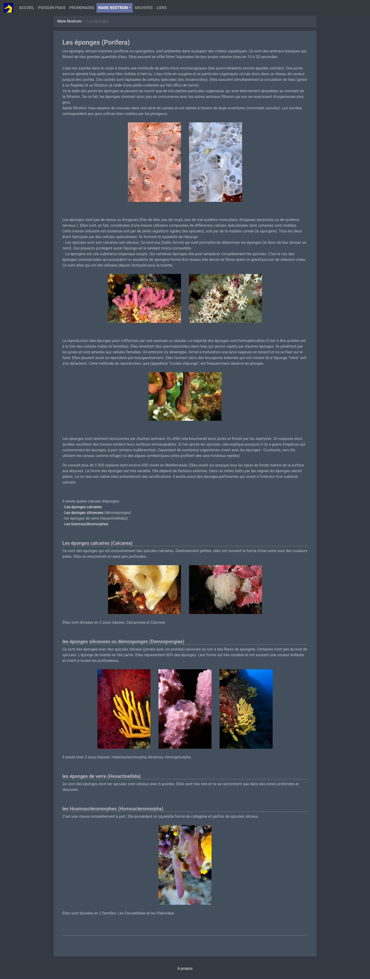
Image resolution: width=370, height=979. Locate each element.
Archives (144, 7)
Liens (162, 7)
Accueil (26, 7)
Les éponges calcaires (83, 507)
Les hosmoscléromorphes (86, 524)
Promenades (82, 7)
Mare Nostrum (69, 21)
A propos (185, 968)
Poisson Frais (51, 7)
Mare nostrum (113, 7)
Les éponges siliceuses (84, 512)
